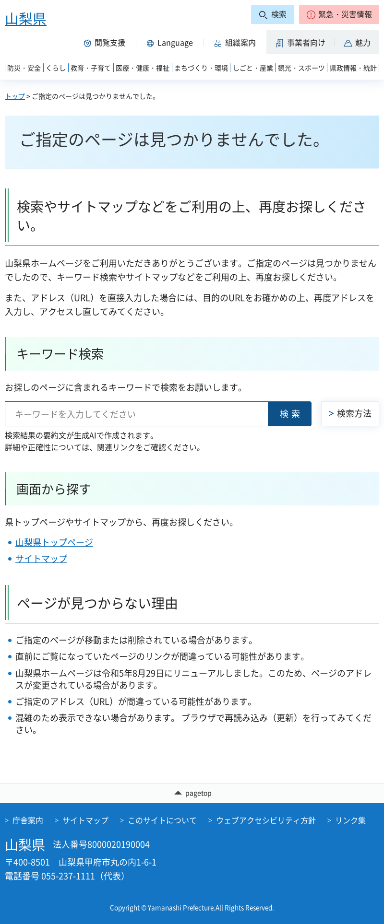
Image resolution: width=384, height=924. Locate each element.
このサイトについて (162, 820)
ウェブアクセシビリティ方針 (266, 820)
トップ (15, 96)
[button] (339, 14)
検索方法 (354, 413)
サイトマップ (41, 558)
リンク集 (350, 820)
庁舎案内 (27, 820)
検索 (291, 413)
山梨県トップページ (54, 542)
